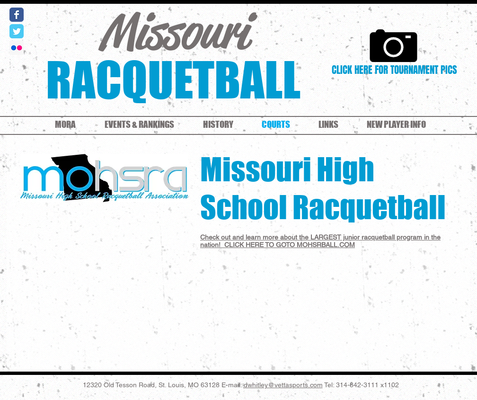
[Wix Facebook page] (16, 15)
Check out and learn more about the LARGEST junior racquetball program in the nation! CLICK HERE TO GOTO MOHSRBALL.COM (320, 241)
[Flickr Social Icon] (16, 48)
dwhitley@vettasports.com (283, 385)
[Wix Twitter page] (16, 31)
